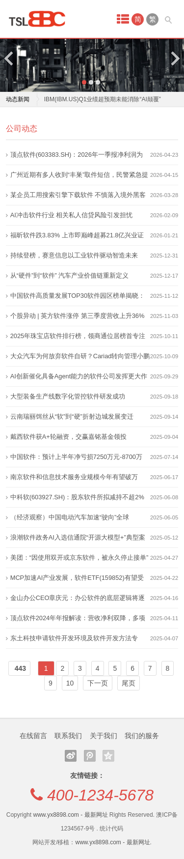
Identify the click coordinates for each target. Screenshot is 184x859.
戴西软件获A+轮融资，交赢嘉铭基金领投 (68, 436)
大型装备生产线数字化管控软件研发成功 (67, 396)
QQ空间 (108, 756)
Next (174, 58)
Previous (9, 58)
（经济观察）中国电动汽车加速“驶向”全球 (70, 517)
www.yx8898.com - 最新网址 (70, 814)
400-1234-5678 (100, 795)
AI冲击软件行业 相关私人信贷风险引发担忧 (71, 215)
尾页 (128, 683)
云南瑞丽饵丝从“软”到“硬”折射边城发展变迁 (71, 416)
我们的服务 (142, 736)
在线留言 (33, 736)
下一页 (97, 683)
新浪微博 (71, 756)
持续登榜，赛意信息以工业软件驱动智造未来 (74, 255)
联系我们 (68, 736)
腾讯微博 (90, 756)
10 (70, 683)
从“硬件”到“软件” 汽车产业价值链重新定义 (69, 275)
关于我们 (103, 736)
